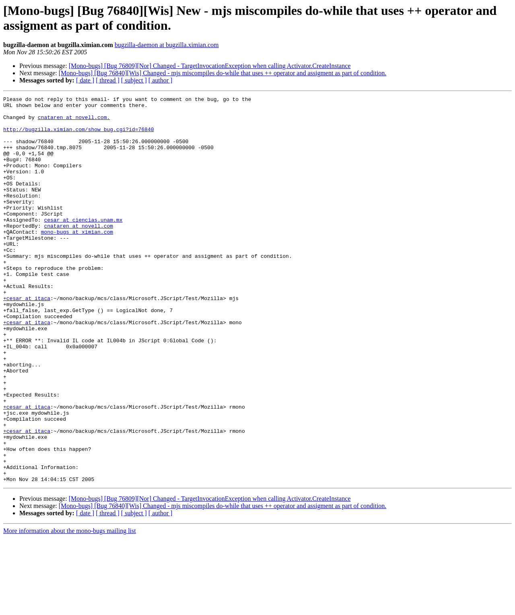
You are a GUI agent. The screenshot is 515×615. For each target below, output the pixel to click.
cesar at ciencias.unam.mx (83, 245)
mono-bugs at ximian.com (77, 259)
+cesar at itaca (26, 339)
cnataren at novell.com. (74, 121)
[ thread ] (107, 80)
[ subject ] (134, 80)
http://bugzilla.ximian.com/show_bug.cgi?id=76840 (78, 136)
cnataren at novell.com (78, 252)
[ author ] (160, 80)
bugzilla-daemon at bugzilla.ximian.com (167, 44)
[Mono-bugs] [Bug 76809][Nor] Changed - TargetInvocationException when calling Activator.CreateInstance (210, 65)
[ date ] (85, 80)
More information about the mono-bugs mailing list (69, 608)
